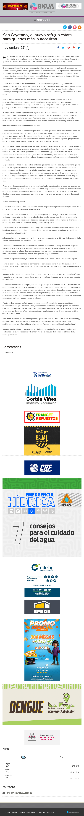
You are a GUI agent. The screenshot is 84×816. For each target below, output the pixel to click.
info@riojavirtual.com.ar (19, 793)
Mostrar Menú (42, 20)
